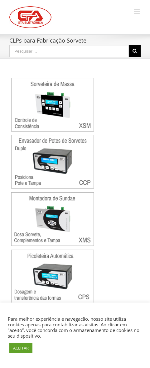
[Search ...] (69, 51)
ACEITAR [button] (21, 348)
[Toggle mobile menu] (137, 11)
